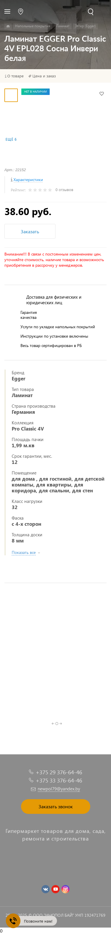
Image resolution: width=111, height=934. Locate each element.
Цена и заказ (44, 76)
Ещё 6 (11, 139)
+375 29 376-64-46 (59, 772)
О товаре (15, 76)
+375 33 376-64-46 (59, 780)
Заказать (30, 231)
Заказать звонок (56, 806)
